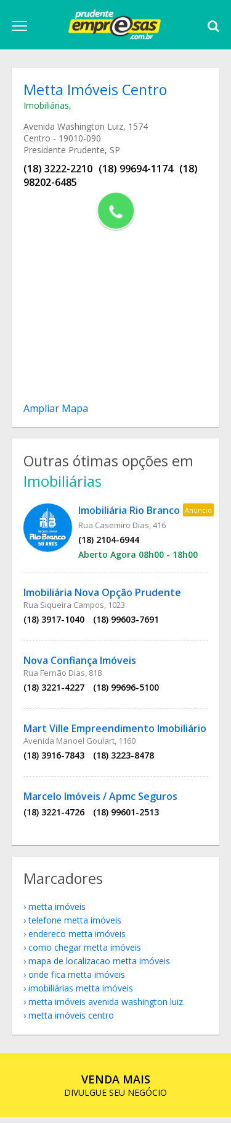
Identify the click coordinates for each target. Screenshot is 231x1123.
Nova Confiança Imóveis (81, 663)
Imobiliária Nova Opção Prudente (103, 595)
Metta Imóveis (58, 912)
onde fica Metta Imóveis (78, 980)
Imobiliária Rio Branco (131, 513)
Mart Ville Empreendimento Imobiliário (116, 731)
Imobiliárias (47, 106)
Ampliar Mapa (57, 409)
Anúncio (199, 513)
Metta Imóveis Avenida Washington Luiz (107, 1007)
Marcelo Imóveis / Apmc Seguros (102, 799)
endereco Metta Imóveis (78, 939)
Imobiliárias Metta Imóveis (82, 993)
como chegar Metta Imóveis (86, 953)
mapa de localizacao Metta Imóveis (100, 966)
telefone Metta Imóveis (76, 926)
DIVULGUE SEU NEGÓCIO (115, 1091)
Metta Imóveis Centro (72, 1021)
